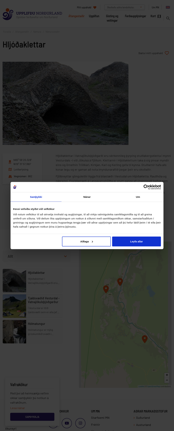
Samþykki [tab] (36, 196)
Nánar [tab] (87, 196)
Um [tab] (138, 196)
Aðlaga (86, 241)
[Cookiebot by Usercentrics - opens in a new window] (146, 187)
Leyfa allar (136, 241)
